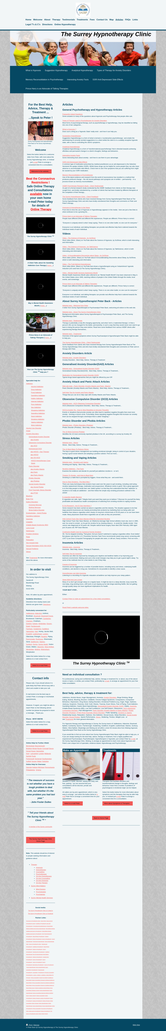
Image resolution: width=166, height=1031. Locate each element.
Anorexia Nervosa (35, 505)
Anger (28, 431)
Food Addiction (36, 392)
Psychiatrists (40, 894)
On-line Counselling (43, 878)
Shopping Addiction (38, 410)
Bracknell (37, 616)
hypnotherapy (41, 972)
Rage (28, 537)
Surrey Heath (43, 644)
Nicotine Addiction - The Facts (73, 469)
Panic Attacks (38, 475)
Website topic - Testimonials (72, 321)
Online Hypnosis (36, 998)
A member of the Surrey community (40, 827)
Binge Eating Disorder (36, 510)
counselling (35, 972)
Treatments (69, 719)
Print (29, 1025)
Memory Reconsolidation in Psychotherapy (77, 175)
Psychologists (41, 892)
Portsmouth (30, 759)
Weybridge (30, 649)
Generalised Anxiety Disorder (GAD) (111, 706)
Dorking (29, 624)
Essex (33, 751)
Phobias (36, 481)
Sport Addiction (36, 416)
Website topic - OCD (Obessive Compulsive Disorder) (81, 403)
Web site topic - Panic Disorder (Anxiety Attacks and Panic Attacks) (86, 386)
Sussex (34, 761)
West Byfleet (49, 647)
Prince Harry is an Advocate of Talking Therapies (79, 216)
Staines (42, 642)
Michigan (41, 767)
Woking (37, 649)
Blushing (29, 496)
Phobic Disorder (34, 478)
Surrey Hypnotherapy (46, 939)
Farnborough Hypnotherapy (39, 951)
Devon (51, 748)
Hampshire (30, 631)
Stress (98, 717)
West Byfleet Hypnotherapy (39, 936)
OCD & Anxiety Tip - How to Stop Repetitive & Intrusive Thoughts (85, 410)
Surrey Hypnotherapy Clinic (35, 944)
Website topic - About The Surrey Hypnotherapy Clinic (81, 312)
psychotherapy (34, 969)
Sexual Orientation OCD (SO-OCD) (38, 546)
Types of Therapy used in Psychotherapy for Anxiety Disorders (84, 121)
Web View (136, 1025)
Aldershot (38, 613)
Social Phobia (39, 487)
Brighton (29, 748)
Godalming (37, 629)
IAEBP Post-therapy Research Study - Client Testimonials (82, 186)
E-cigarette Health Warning (72, 497)
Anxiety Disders (32, 434)
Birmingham (30, 746)
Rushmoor (39, 639)
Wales (39, 761)
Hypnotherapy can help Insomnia (74, 573)
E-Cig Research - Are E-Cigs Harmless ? (77, 506)
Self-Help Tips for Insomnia (72, 554)
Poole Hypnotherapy (30, 967)
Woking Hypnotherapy (37, 949)
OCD (35, 446)
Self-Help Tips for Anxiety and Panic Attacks (78, 392)
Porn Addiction (36, 404)
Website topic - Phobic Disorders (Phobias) (77, 425)
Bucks (39, 748)
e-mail (107, 681)
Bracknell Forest (47, 616)
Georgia (29, 767)
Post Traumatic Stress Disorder (40, 490)
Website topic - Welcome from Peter (75, 305)
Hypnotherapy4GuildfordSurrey (40, 926)
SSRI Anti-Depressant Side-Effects (74, 162)
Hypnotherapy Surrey (30, 923)
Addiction (29, 384)
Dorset (28, 751)
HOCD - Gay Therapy (41, 452)
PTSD (36, 493)
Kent (27, 754)
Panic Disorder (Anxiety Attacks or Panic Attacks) (110, 710)
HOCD (36, 455)
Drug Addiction (36, 389)
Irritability (29, 522)
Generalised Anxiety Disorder (39, 437)
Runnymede (30, 639)
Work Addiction (36, 425)
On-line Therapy (41, 883)
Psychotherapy (41, 874)
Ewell (28, 626)
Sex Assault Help (32, 543)
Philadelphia (30, 770)
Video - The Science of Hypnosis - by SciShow (79, 238)
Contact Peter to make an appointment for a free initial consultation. (86, 599)
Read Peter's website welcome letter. (75, 607)
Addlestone (30, 613)
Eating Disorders (32, 502)
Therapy (34, 865)
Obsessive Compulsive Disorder (40, 443)
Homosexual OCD (35, 449)
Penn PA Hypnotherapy (38, 954)
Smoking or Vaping (125, 713)
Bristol (35, 748)
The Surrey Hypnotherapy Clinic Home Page (40, 840)
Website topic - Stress (70, 443)
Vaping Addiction (37, 422)
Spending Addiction (38, 413)
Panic (36, 472)
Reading (44, 636)
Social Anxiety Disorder (37, 484)
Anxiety (36, 440)
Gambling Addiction (38, 395)
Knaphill (29, 634)
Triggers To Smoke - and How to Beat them (77, 475)
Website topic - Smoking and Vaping (75, 462)
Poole (34, 756)
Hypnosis (39, 867)
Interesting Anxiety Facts (71, 155)
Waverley (40, 647)
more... (49, 265)
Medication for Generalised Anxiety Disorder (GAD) (80, 375)
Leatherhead (37, 634)
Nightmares (30, 531)
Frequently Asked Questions (72, 114)
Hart (36, 631)
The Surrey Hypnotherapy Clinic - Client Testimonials (81, 342)
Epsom (49, 624)
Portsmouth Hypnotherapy (38, 941)
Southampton (47, 759)
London (45, 634)
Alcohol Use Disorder (33, 428)
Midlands (47, 754)
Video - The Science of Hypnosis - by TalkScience (80, 247)
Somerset (38, 759)
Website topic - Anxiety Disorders (74, 358)
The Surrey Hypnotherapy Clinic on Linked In (40, 910)
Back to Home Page (101, 818)
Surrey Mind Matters (38, 886)
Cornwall (45, 748)
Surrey (35, 644)
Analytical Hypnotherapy (71, 147)
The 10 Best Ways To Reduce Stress (75, 449)
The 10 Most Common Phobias (73, 432)
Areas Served (49, 920)
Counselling (40, 872)
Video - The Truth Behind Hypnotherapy (76, 264)
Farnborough (35, 626)
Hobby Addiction (37, 398)
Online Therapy (32, 995)
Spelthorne (35, 642)
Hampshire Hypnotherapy (38, 964)
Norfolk (28, 756)
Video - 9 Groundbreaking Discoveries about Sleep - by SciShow (85, 255)
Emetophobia (31, 513)
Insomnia (133, 706)
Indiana (35, 767)
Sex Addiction (36, 407)
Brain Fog (29, 499)
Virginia (38, 770)
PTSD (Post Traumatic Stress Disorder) (91, 713)
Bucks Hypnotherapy (45, 1011)
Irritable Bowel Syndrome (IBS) (37, 525)
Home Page (43, 920)
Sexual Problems (32, 549)
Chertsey (29, 621)
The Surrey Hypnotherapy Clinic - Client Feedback (80, 197)
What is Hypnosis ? (69, 129)
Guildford (45, 629)
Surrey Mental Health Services (42, 898)
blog (43, 933)
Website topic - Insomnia (71, 547)
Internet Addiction (37, 401)
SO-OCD (37, 458)
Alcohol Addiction (37, 386)
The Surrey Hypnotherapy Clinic (33, 920)
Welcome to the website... (40, 171)
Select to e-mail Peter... (72, 803)
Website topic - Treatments (72, 334)
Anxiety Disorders (110, 697)
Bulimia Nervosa (35, 507)
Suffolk (28, 761)
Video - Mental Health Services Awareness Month (80, 273)
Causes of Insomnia (69, 564)
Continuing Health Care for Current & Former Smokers (81, 532)
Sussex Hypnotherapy (37, 1000)
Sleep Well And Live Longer (72, 580)
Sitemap (36, 1025)
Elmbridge (42, 624)
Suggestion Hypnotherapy (71, 136)
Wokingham (45, 649)
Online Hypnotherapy (37, 939)
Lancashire (34, 754)
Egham (35, 624)
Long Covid (30, 528)
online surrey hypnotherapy (35, 1011)
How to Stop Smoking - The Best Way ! (76, 482)
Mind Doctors (41, 889)
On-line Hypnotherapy (44, 876)
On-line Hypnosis (42, 880)
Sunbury (29, 644)
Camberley (47, 618)
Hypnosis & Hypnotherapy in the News (76, 207)
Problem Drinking (32, 534)
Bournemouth (40, 746)
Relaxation (30, 540)
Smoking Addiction (37, 419)
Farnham (29, 629)
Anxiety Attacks (39, 469)
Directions (46, 604)
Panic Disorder (34, 466)
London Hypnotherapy (45, 998)
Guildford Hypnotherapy (38, 946)
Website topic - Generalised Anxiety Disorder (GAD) (80, 369)
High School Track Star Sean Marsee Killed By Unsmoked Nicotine (86, 519)
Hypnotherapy (41, 870)
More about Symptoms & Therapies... (117, 803)
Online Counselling (40, 995)
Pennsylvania (49, 767)
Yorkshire (45, 761)
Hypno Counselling (37, 1008)
